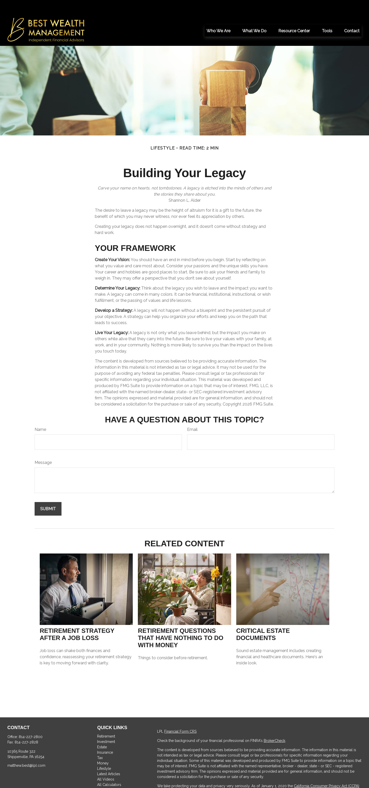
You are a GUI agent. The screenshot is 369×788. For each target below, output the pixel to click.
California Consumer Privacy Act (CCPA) (326, 771)
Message (43, 447)
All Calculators (109, 769)
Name (40, 414)
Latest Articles (108, 759)
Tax (100, 742)
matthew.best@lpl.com (26, 750)
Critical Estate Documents (263, 619)
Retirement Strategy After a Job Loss (77, 619)
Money (103, 748)
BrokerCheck (274, 725)
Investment (106, 726)
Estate (102, 732)
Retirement (106, 721)
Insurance (105, 737)
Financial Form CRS (180, 716)
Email (192, 414)
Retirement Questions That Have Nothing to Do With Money (180, 622)
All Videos (105, 764)
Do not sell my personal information (306, 776)
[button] (218, 15)
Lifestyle (104, 753)
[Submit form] (48, 493)
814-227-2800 (31, 721)
